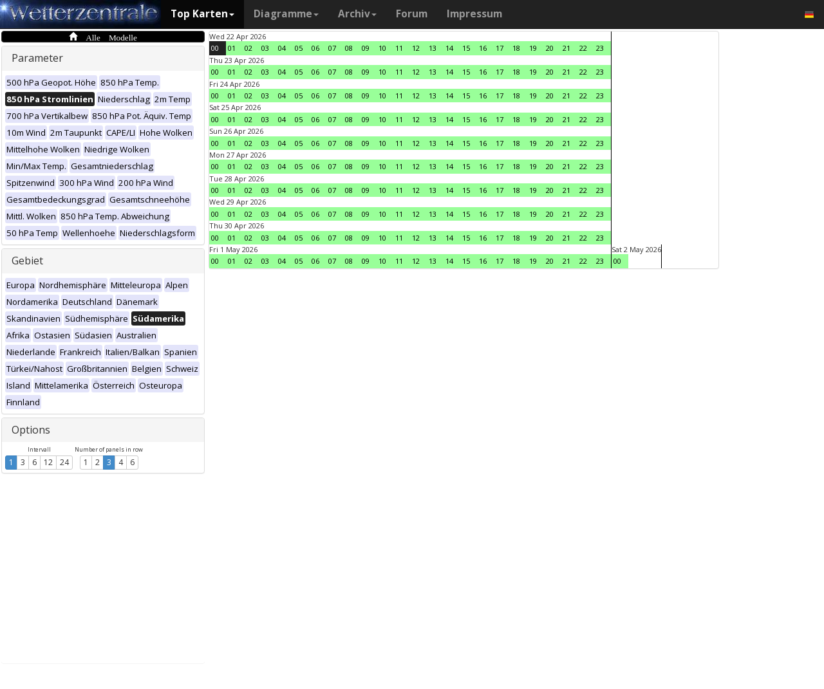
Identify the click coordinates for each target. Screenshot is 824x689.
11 (399, 48)
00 (215, 48)
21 (566, 48)
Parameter (37, 58)
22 (583, 48)
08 (349, 48)
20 (550, 48)
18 (516, 48)
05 (299, 48)
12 (48, 462)
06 (315, 48)
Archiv (357, 14)
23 (600, 48)
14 (449, 48)
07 (332, 48)
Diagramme (286, 14)
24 (64, 462)
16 (483, 48)
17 (499, 48)
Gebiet (27, 260)
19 (533, 48)
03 (265, 48)
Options (31, 430)
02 (248, 48)
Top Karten (202, 14)
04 (282, 48)
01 (232, 48)
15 (466, 48)
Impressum (474, 14)
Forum (411, 14)
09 (366, 48)
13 (432, 48)
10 (382, 48)
